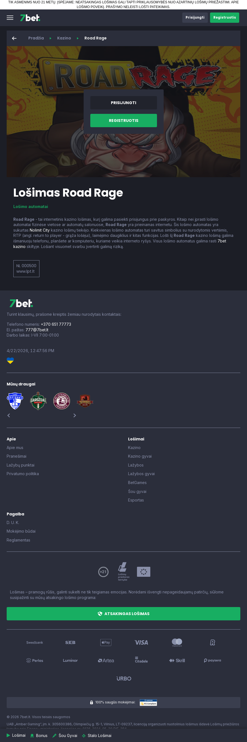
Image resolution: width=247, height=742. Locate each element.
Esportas (136, 500)
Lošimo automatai (30, 206)
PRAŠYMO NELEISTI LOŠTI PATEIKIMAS (137, 7)
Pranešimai (16, 456)
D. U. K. (13, 522)
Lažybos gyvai (141, 473)
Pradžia (36, 38)
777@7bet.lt (37, 329)
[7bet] (30, 17)
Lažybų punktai (20, 465)
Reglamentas (18, 540)
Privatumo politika (23, 473)
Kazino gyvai (140, 456)
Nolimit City (40, 230)
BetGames (137, 482)
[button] (10, 17)
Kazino (64, 38)
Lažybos (136, 465)
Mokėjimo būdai (21, 531)
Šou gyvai (137, 491)
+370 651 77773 (56, 324)
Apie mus (15, 447)
